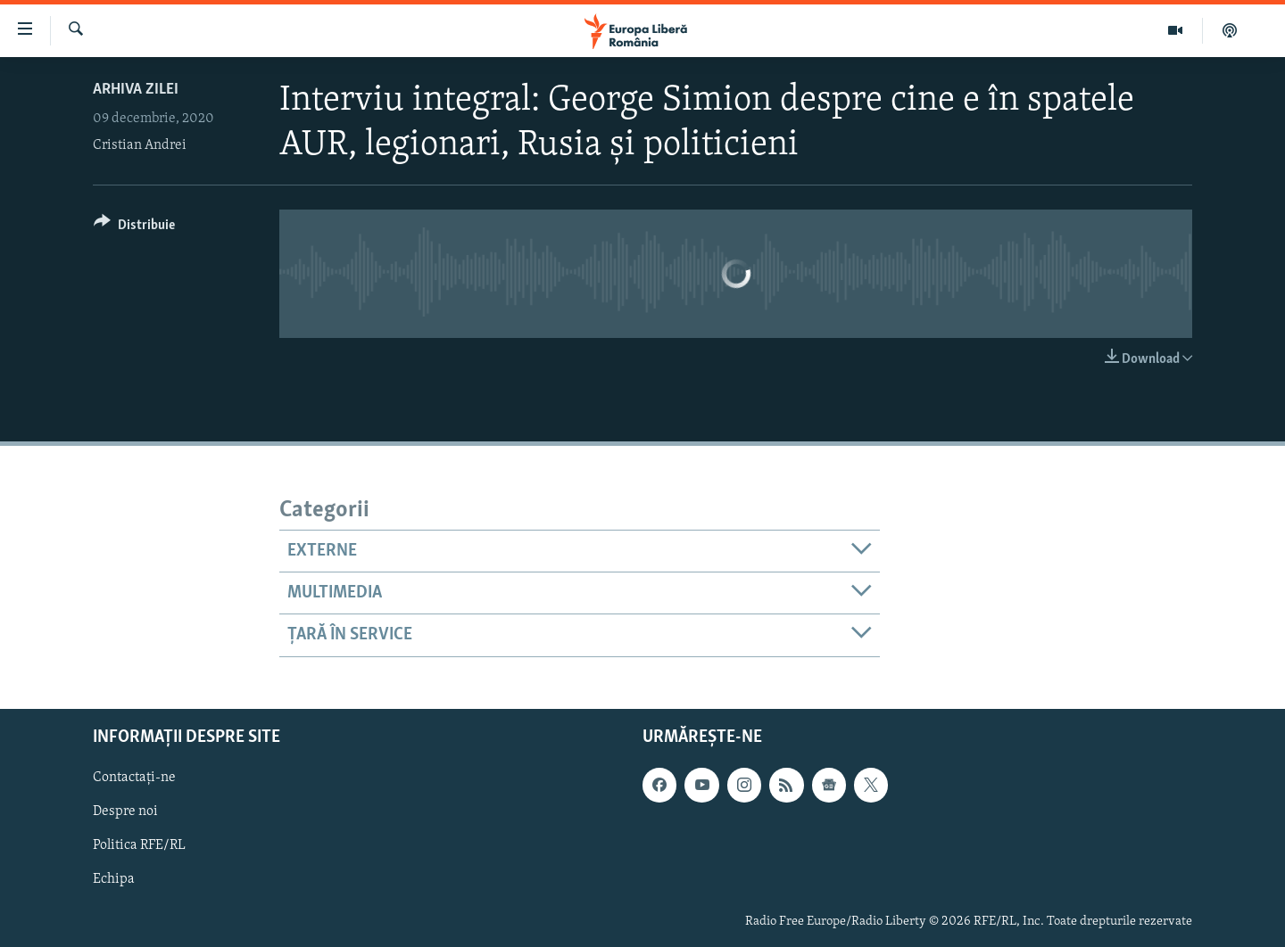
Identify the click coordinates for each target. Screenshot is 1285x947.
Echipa (114, 879)
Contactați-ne (134, 777)
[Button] (134, 228)
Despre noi (125, 811)
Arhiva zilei (135, 89)
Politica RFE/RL (139, 845)
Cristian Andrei (140, 145)
